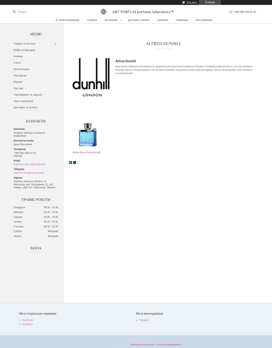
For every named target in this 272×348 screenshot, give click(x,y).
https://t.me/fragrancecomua (29, 172)
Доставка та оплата (25, 107)
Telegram (144, 320)
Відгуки (18, 81)
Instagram (27, 324)
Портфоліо (20, 75)
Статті (17, 62)
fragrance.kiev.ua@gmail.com (29, 164)
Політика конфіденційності (169, 344)
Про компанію (204, 20)
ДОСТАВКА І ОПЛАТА (139, 20)
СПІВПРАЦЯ (182, 20)
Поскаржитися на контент (142, 344)
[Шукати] (14, 11)
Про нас (18, 88)
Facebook (27, 320)
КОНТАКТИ (162, 20)
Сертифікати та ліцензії (28, 94)
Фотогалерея (21, 69)
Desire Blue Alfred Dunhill (86, 152)
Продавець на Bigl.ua (136, 341)
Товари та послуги (25, 43)
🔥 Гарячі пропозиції (67, 20)
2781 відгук (191, 2)
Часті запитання (23, 101)
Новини (18, 56)
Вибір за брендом (24, 49)
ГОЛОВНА (92, 20)
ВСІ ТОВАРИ (111, 20)
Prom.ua (152, 338)
